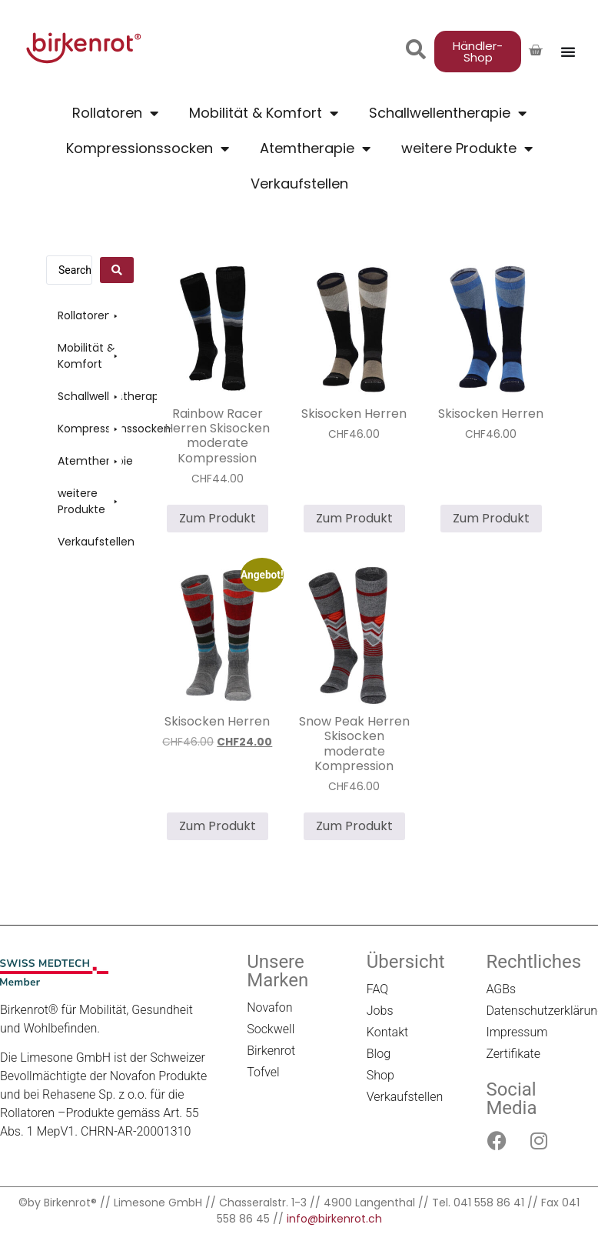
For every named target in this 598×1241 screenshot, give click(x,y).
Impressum (516, 1032)
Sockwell (270, 1029)
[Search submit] (117, 270)
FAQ (377, 989)
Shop (380, 1075)
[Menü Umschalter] (568, 51)
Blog (378, 1053)
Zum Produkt (217, 518)
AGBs (501, 989)
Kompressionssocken (147, 148)
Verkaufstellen (299, 183)
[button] (90, 316)
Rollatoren (115, 113)
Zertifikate (513, 1053)
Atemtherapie (315, 148)
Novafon (269, 1007)
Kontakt (387, 1032)
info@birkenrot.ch (334, 1218)
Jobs (380, 1010)
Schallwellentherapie (448, 113)
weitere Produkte (467, 148)
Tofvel (263, 1072)
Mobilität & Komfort (263, 113)
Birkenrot (271, 1050)
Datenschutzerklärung (538, 1010)
